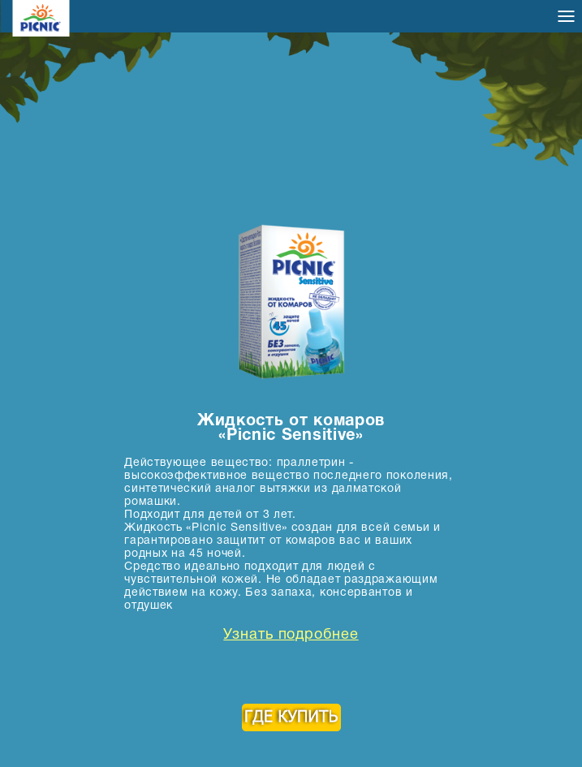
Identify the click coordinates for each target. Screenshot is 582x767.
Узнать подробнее (290, 635)
